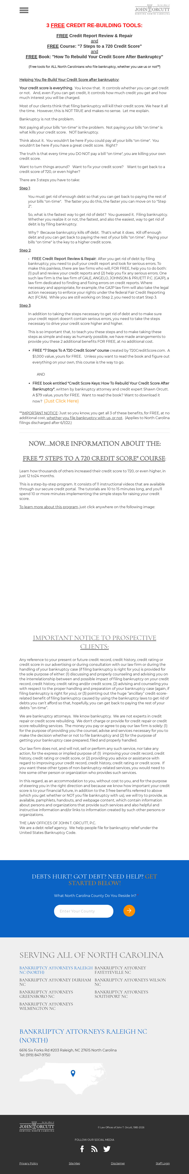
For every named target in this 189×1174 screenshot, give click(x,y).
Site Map (74, 1163)
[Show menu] (24, 9)
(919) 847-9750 (38, 1055)
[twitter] (107, 1149)
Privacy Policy (28, 1163)
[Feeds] (94, 1149)
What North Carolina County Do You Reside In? (96, 896)
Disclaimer (118, 1163)
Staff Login (163, 1163)
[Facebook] (82, 1149)
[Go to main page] (152, 9)
